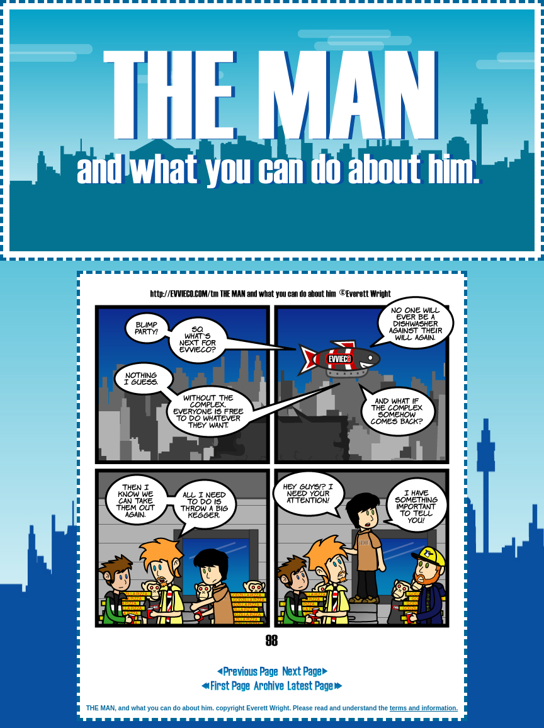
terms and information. (424, 708)
